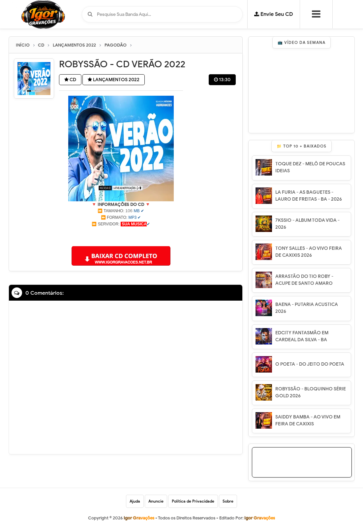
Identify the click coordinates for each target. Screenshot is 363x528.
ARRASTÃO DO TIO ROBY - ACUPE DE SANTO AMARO (304, 280)
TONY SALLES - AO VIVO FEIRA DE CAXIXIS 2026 (308, 252)
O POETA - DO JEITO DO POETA (309, 364)
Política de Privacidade (193, 501)
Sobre (228, 501)
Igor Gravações (259, 518)
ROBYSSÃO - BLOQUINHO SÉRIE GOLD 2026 (310, 392)
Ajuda (135, 501)
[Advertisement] (121, 235)
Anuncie (156, 501)
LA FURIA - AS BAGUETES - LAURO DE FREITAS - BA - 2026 (308, 195)
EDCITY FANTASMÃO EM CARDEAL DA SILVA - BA (301, 336)
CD (70, 79)
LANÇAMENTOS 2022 (113, 79)
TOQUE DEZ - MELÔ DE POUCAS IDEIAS (310, 167)
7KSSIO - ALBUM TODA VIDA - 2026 (307, 223)
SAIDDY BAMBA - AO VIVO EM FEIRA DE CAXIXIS (307, 420)
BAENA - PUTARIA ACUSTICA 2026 (306, 308)
